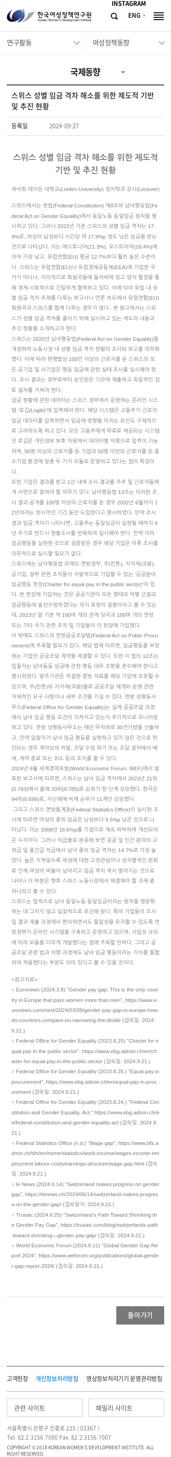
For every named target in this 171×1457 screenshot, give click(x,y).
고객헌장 (17, 1379)
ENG (134, 15)
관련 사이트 (29, 1408)
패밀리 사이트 (114, 1408)
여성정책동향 (111, 42)
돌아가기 (140, 1315)
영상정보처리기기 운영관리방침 (124, 1379)
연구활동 (19, 42)
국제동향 (85, 72)
